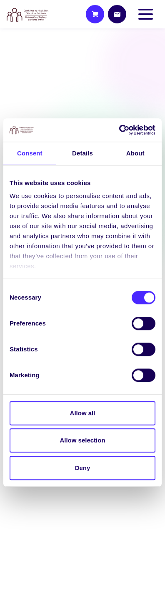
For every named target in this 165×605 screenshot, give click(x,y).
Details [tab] (82, 153)
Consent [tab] (29, 153)
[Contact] (117, 14)
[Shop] (95, 14)
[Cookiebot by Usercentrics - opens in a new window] (118, 130)
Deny (82, 467)
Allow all (82, 413)
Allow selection (82, 440)
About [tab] (135, 153)
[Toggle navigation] (147, 14)
